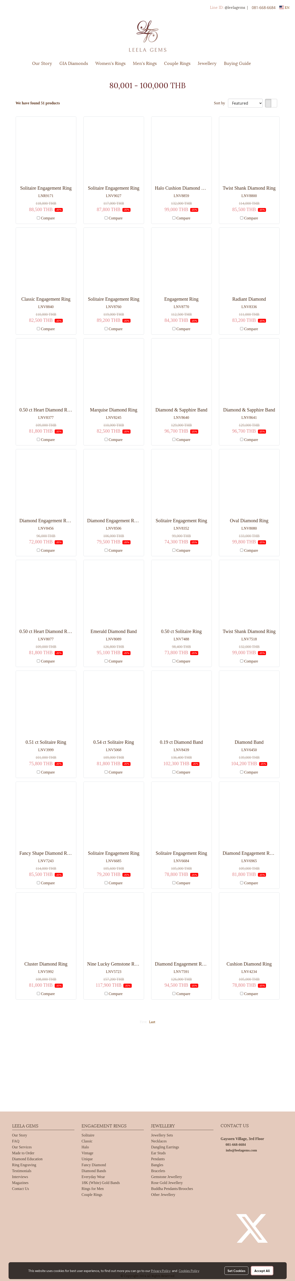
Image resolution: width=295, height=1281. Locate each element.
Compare (48, 218)
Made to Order (23, 1153)
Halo (85, 1147)
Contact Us (20, 1189)
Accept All (262, 1270)
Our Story (42, 63)
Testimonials (22, 1171)
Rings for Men (93, 1189)
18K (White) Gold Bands (101, 1183)
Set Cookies (236, 1270)
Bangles (157, 1165)
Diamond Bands (94, 1171)
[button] (261, 63)
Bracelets (158, 1171)
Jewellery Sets (162, 1135)
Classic (87, 1141)
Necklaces (159, 1141)
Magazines (20, 1183)
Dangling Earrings (165, 1147)
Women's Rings (110, 63)
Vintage (87, 1153)
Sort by (221, 103)
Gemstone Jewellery (166, 1177)
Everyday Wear (93, 1177)
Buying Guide (237, 63)
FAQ (15, 1141)
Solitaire (88, 1135)
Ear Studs (158, 1153)
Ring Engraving (24, 1165)
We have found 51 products (38, 103)
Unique (87, 1159)
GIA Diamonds (73, 63)
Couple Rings (177, 63)
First (143, 1021)
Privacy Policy (160, 1270)
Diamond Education (27, 1159)
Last (152, 1021)
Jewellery (207, 63)
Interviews (20, 1177)
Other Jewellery (163, 1195)
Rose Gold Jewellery (167, 1183)
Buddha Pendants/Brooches (172, 1189)
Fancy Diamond (94, 1165)
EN (284, 7)
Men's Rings (145, 63)
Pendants (158, 1159)
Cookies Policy (189, 1270)
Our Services (22, 1147)
